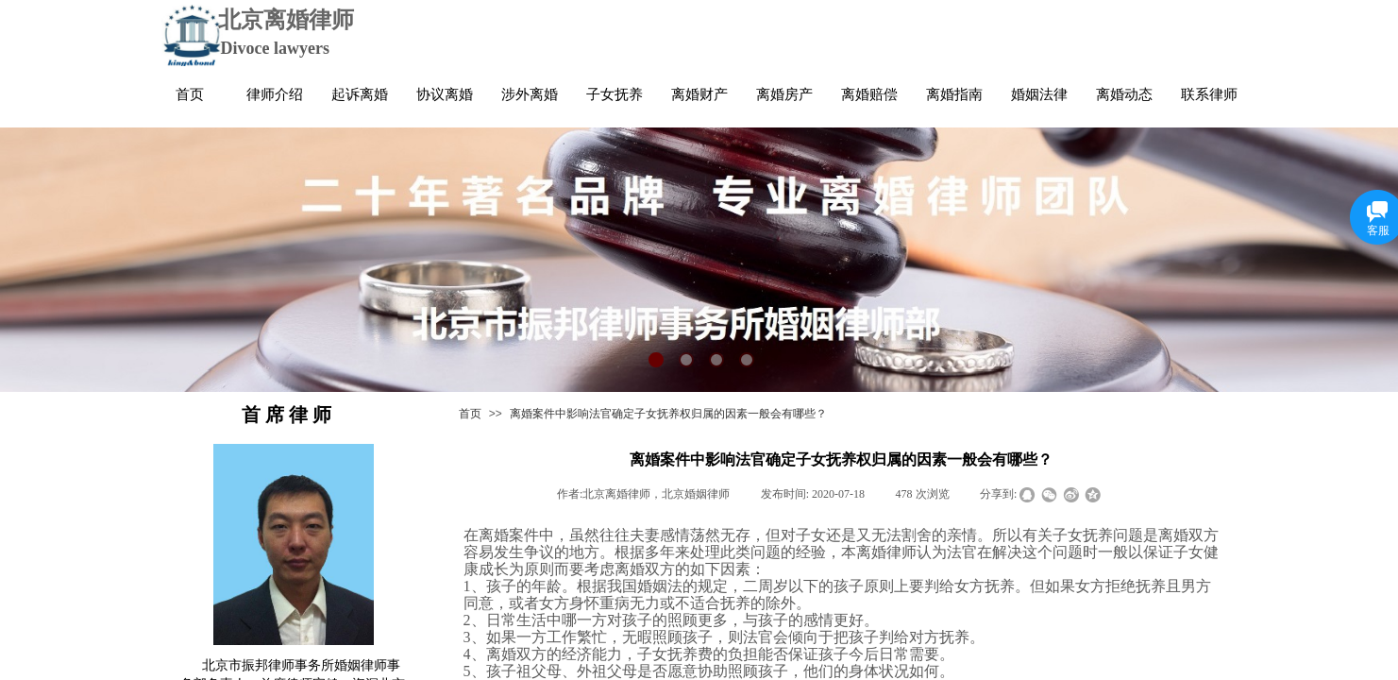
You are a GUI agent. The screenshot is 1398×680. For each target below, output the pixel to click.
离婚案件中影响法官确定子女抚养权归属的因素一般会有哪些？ (668, 413)
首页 (470, 413)
